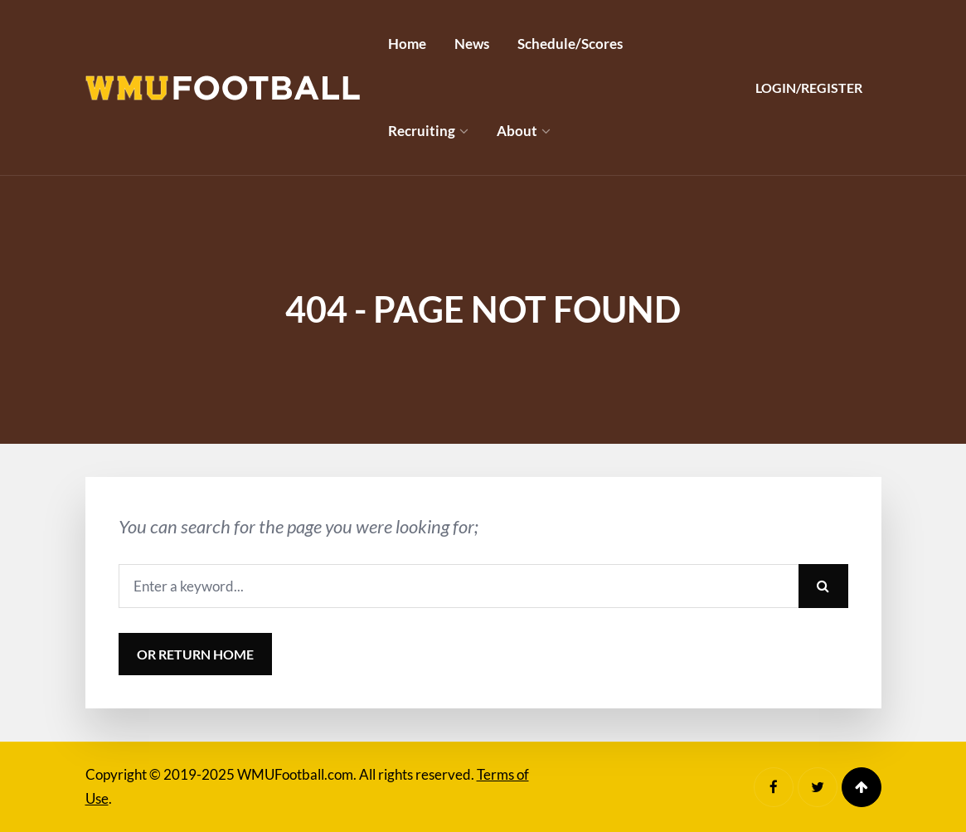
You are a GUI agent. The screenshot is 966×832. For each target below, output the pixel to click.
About (517, 130)
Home (407, 43)
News (471, 43)
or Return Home (195, 654)
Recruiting (421, 130)
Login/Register (808, 87)
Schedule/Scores (570, 43)
